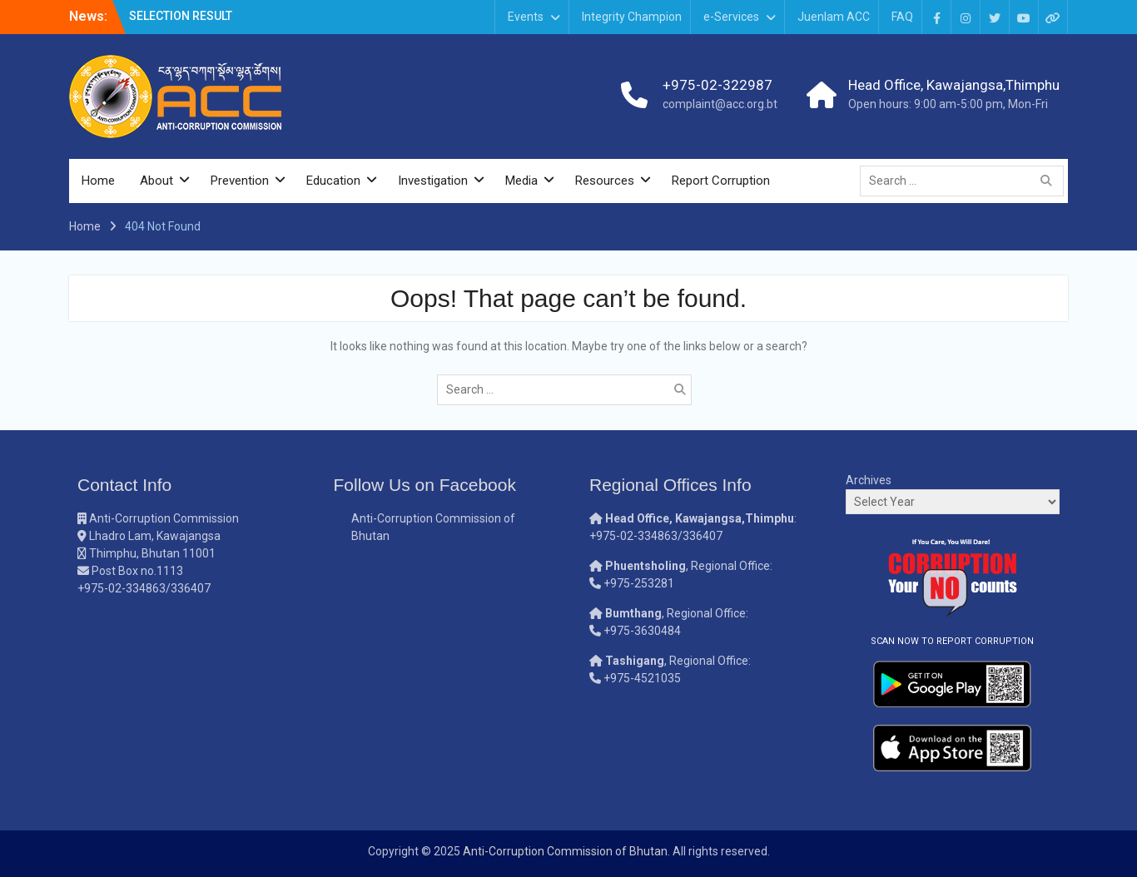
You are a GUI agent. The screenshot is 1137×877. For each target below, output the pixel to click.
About (156, 180)
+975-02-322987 (717, 85)
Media (521, 180)
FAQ (902, 16)
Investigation (433, 180)
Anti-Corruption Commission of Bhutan (565, 851)
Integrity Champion (632, 16)
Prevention (240, 180)
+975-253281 (638, 583)
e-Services (731, 16)
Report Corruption (721, 180)
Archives (868, 480)
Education (333, 180)
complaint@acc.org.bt (720, 104)
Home (98, 180)
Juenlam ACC (833, 16)
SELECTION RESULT (180, 15)
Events (526, 16)
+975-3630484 (642, 630)
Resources (604, 180)
